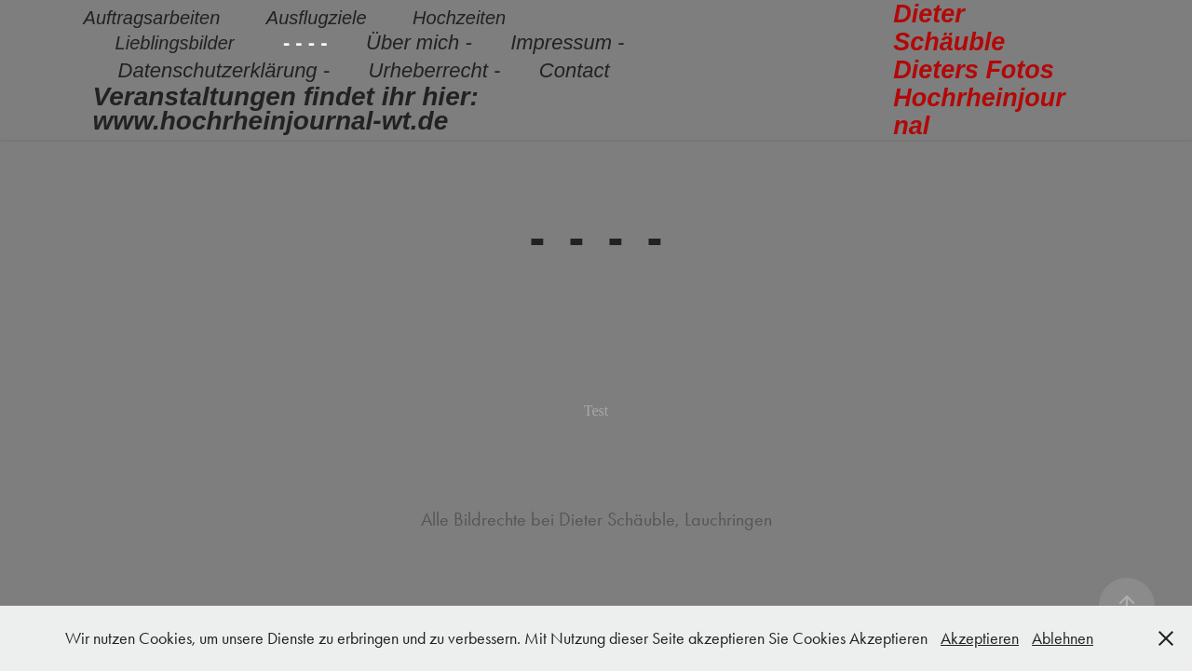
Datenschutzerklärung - (224, 70)
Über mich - (419, 42)
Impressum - (567, 42)
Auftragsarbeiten (152, 17)
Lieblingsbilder (175, 43)
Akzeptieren (980, 638)
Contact (574, 70)
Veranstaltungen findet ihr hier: (286, 96)
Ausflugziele (316, 17)
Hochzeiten (459, 17)
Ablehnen (1062, 638)
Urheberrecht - (435, 70)
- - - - (305, 42)
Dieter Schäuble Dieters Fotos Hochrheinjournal (980, 70)
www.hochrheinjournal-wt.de (271, 120)
